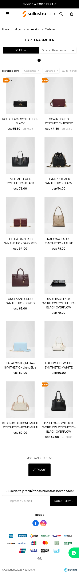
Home (5, 29)
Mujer (18, 29)
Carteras (50, 29)
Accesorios (33, 29)
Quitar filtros (69, 71)
